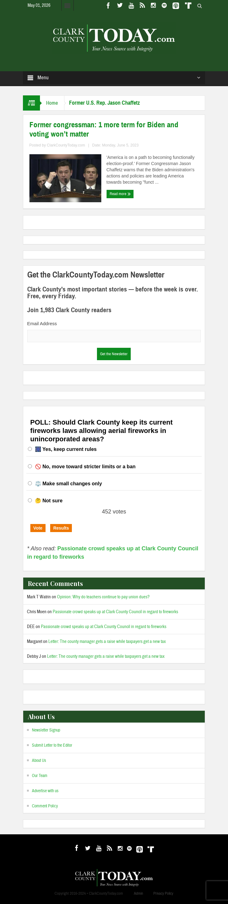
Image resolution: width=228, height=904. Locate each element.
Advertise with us (45, 791)
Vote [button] (37, 528)
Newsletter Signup (46, 730)
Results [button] (61, 528)
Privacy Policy (163, 893)
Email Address (42, 323)
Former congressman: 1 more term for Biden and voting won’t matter (103, 129)
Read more (120, 194)
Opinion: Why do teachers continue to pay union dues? (103, 597)
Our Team (39, 776)
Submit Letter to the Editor (52, 745)
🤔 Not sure (49, 500)
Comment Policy (45, 806)
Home (52, 103)
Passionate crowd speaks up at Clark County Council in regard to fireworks (115, 612)
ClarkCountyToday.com (66, 145)
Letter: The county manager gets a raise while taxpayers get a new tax (107, 641)
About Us (39, 760)
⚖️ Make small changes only (68, 483)
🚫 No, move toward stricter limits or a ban (85, 466)
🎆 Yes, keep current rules (66, 449)
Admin (138, 893)
